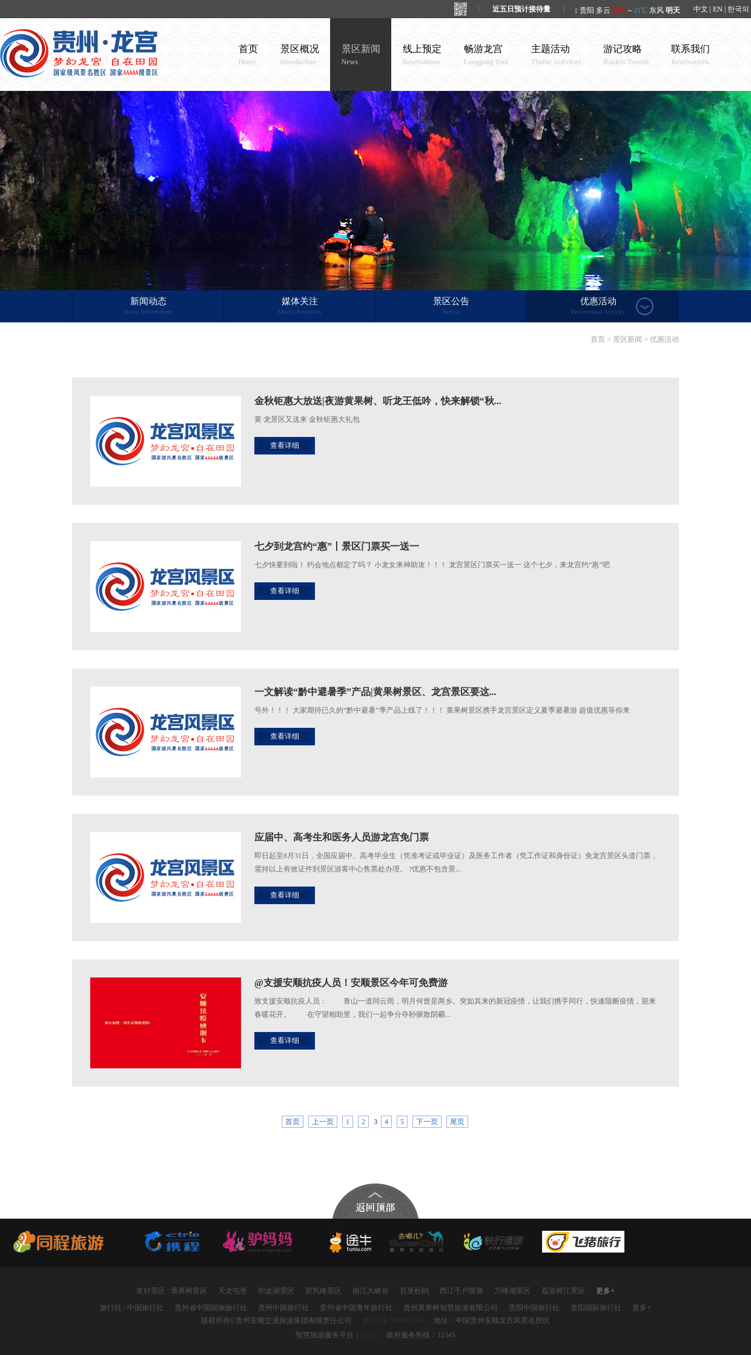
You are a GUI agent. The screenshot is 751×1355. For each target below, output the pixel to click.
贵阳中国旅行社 (534, 1307)
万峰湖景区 (512, 1291)
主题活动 (556, 55)
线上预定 (422, 55)
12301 (370, 1335)
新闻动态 (148, 306)
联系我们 (690, 55)
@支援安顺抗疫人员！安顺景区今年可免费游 (351, 982)
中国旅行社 (145, 1307)
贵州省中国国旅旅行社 (210, 1307)
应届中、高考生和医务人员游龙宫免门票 (341, 837)
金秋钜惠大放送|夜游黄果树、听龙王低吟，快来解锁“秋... (377, 401)
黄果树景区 (189, 1291)
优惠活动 (598, 306)
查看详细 (284, 445)
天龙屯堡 (232, 1291)
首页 (248, 55)
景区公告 (450, 306)
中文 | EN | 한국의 (721, 9)
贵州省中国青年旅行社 (356, 1307)
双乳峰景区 (323, 1291)
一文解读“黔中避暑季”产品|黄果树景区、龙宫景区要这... (375, 692)
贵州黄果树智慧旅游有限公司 (450, 1307)
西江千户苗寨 (461, 1291)
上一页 (323, 1121)
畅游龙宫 (486, 55)
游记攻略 (626, 55)
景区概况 (299, 55)
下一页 (427, 1121)
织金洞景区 (276, 1291)
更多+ (605, 1291)
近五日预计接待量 (521, 9)
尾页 (457, 1121)
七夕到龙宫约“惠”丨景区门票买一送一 (336, 546)
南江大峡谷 (370, 1291)
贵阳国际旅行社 (596, 1307)
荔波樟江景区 (563, 1291)
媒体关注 (299, 306)
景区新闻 (361, 55)
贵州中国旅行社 (283, 1307)
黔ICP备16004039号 (394, 1320)
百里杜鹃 (414, 1291)
